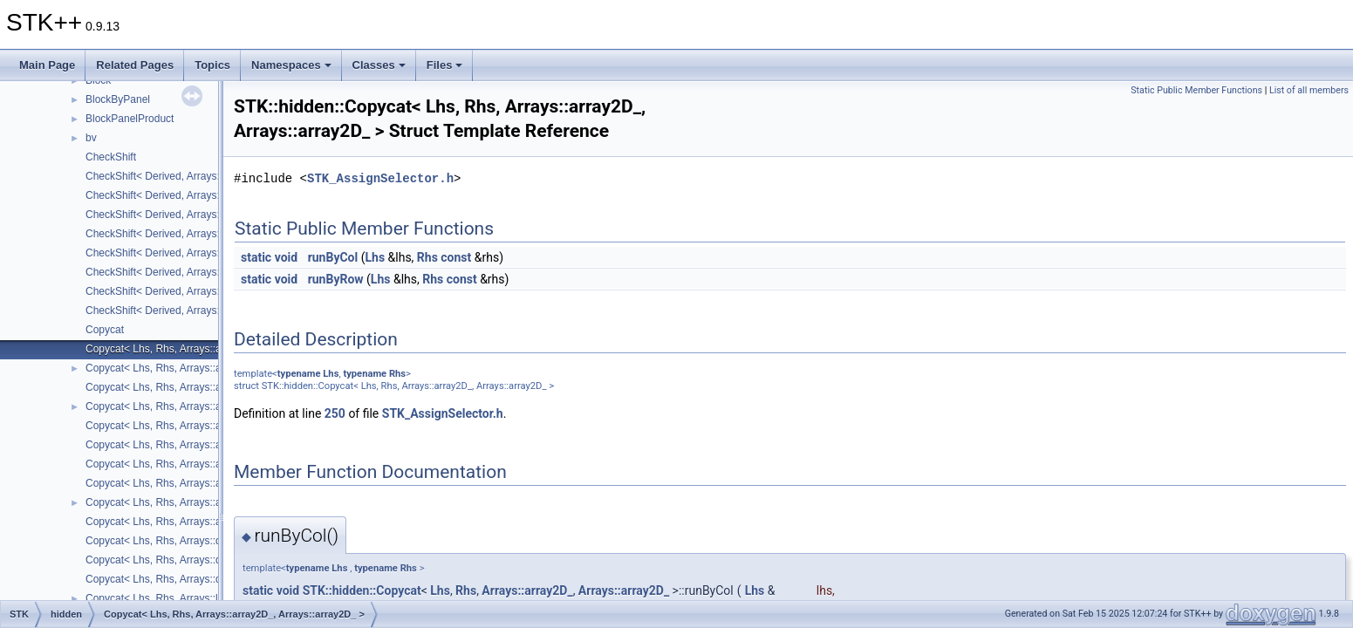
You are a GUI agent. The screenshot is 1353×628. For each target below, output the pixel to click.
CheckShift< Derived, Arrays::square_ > (177, 272)
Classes (379, 65)
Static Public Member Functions (1196, 90)
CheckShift (110, 157)
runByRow (336, 279)
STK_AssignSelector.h (380, 178)
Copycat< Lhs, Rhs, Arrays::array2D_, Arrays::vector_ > (214, 521)
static (256, 257)
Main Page (47, 65)
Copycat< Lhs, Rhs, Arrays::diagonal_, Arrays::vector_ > (215, 579)
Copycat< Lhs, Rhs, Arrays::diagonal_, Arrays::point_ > (212, 560)
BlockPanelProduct (129, 119)
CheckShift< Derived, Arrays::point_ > (172, 253)
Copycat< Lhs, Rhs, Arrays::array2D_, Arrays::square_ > (215, 445)
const (456, 257)
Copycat (104, 330)
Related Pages (135, 65)
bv (91, 138)
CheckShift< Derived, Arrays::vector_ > (175, 310)
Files (445, 65)
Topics (212, 65)
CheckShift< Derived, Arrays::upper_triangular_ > (199, 291)
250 (335, 413)
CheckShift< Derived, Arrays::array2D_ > (180, 176)
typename (299, 373)
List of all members (1309, 90)
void (286, 257)
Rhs (427, 257)
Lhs (375, 257)
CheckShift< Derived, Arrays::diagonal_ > (181, 195)
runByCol (333, 257)
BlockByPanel (117, 99)
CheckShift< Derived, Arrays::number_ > (179, 234)
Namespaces (291, 65)
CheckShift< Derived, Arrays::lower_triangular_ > (198, 214)
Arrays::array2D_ (527, 590)
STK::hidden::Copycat (362, 590)
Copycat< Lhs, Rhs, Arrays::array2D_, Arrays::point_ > (211, 426)
